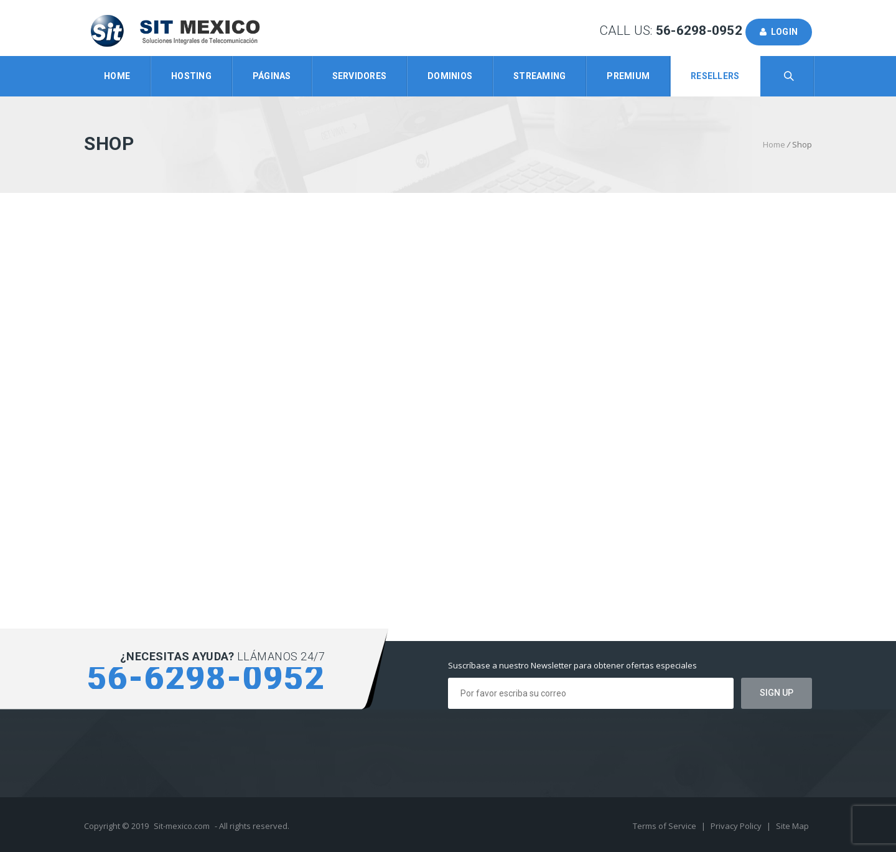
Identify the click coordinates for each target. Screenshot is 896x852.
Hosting (191, 76)
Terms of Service (665, 825)
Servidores (359, 76)
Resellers (715, 76)
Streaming (539, 76)
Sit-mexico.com (182, 825)
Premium (628, 76)
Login (779, 32)
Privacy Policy (737, 825)
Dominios (449, 76)
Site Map (792, 825)
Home (117, 76)
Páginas (272, 76)
